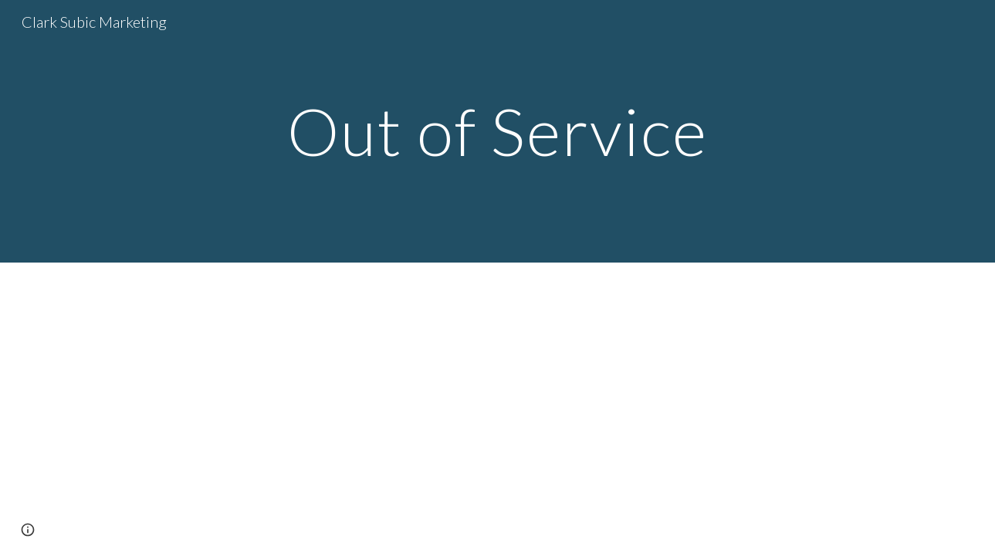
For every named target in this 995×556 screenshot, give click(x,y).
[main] (498, 131)
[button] (28, 530)
